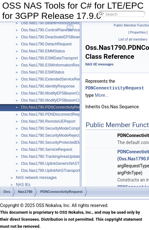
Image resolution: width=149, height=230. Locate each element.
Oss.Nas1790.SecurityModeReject (50, 135)
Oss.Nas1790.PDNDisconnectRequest (53, 114)
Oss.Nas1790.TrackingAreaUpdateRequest (57, 156)
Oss (7, 192)
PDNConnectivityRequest (114, 88)
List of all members (132, 39)
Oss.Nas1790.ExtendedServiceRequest (54, 79)
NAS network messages (36, 177)
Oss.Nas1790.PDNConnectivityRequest (54, 107)
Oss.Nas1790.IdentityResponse (48, 86)
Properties (138, 32)
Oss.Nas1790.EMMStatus (43, 51)
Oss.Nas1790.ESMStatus (42, 72)
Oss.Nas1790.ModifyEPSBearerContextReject (60, 100)
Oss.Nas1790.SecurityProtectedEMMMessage (60, 142)
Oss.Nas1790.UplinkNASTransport (50, 170)
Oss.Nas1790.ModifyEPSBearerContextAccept (60, 93)
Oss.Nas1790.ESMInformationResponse (55, 65)
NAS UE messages (99, 64)
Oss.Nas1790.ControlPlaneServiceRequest (57, 30)
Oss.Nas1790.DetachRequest (46, 44)
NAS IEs (23, 184)
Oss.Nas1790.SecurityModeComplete (53, 128)
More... (102, 95)
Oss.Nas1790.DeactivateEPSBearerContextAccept (64, 37)
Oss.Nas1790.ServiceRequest (46, 149)
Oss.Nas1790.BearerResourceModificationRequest (64, 23)
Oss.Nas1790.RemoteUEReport (48, 121)
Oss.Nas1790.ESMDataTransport (49, 58)
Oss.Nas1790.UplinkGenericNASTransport (57, 163)
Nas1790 (25, 192)
